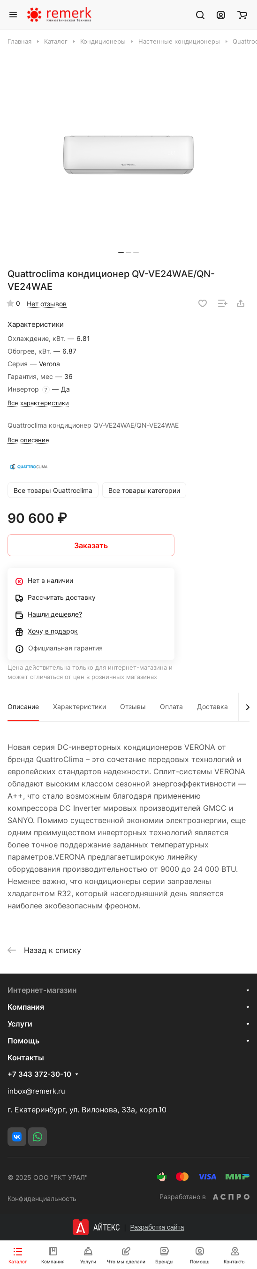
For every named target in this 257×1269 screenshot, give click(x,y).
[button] (121, 252)
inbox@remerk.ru (36, 1091)
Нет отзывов (47, 304)
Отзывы (133, 706)
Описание (23, 706)
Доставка (212, 706)
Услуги (20, 1023)
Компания (26, 1007)
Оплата (171, 706)
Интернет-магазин (42, 990)
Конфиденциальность (42, 1198)
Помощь (23, 1040)
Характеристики (79, 706)
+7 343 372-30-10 (39, 1074)
